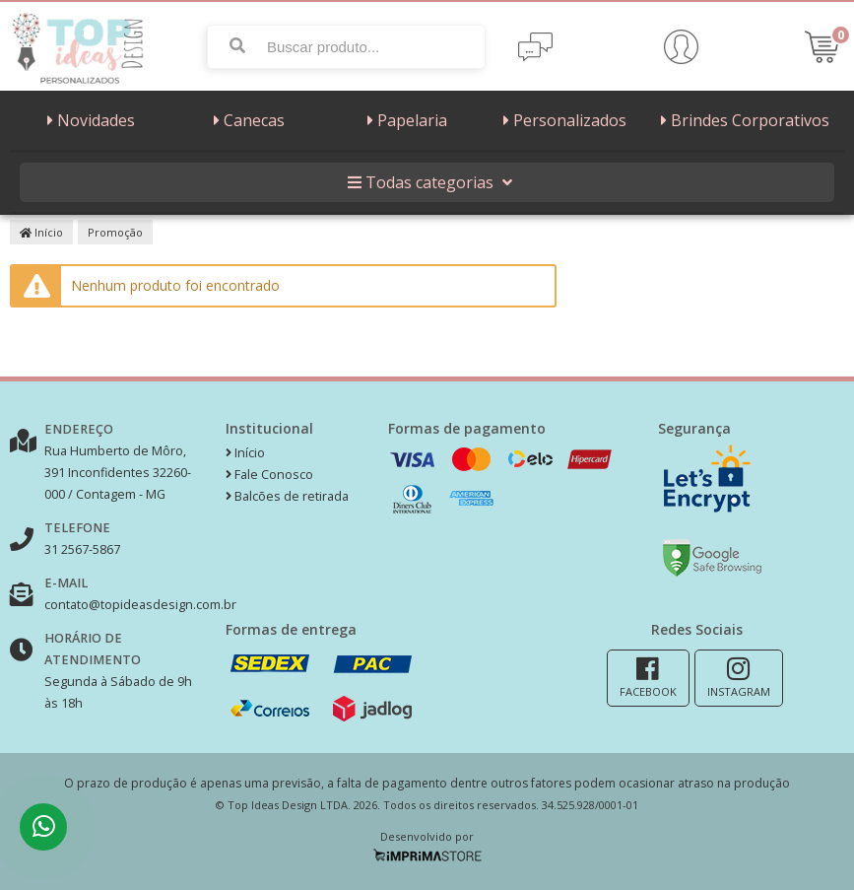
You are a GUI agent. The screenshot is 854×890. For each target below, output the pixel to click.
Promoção (115, 232)
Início (41, 232)
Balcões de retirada (287, 496)
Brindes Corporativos (742, 120)
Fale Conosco (269, 474)
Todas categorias (427, 182)
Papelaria (404, 120)
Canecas (247, 120)
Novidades (88, 120)
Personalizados (562, 120)
